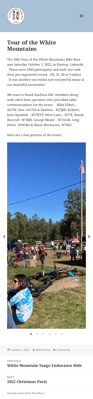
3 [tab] (43, 334)
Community (63, 350)
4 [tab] (50, 334)
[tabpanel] (46, 235)
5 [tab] (56, 334)
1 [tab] (31, 334)
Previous (4, 237)
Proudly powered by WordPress (26, 393)
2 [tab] (37, 334)
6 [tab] (62, 334)
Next (89, 237)
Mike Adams (43, 350)
